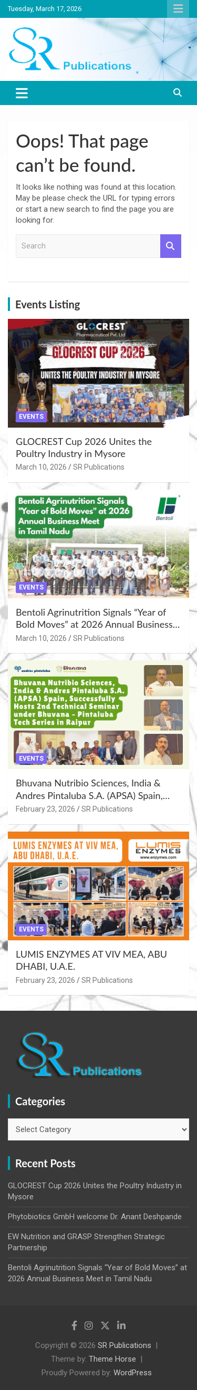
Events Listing (47, 304)
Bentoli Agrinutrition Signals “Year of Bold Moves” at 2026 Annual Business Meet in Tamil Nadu (94, 624)
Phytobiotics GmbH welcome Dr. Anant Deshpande (95, 1216)
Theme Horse (112, 1359)
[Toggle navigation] (22, 93)
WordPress (132, 1372)
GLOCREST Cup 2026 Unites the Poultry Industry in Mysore (84, 447)
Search (170, 246)
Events (31, 416)
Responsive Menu (178, 9)
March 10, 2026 (41, 467)
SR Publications (99, 467)
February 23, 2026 (45, 809)
